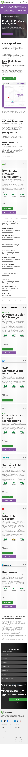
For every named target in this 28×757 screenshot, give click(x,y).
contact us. (19, 10)
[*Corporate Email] (14, 662)
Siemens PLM (11, 465)
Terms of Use (11, 684)
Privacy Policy (20, 684)
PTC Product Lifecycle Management (11, 174)
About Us (17, 730)
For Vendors (4, 737)
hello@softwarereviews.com (21, 701)
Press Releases (19, 733)
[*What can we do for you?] (14, 679)
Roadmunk (9, 572)
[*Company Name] (14, 654)
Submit (18, 699)
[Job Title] (14, 674)
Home (3, 16)
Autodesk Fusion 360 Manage (13, 316)
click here (22, 611)
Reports (4, 733)
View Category (7, 34)
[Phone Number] (14, 666)
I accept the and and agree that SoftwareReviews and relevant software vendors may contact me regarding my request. (14, 686)
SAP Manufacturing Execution (12, 371)
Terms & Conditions (20, 735)
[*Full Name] (14, 658)
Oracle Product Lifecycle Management (12, 418)
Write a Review (7, 208)
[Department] (14, 670)
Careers (17, 731)
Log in (3, 730)
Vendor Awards (5, 735)
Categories (4, 731)
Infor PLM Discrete (9, 517)
